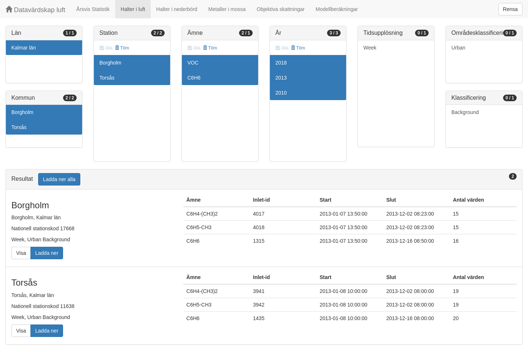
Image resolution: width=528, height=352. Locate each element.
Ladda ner (46, 253)
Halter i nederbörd (176, 9)
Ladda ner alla (59, 179)
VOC (192, 63)
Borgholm (22, 112)
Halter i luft (133, 9)
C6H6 (194, 78)
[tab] (264, 179)
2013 (281, 78)
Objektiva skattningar (281, 9)
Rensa (510, 9)
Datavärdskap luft (35, 10)
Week (370, 48)
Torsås (18, 127)
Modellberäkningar (337, 9)
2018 (281, 63)
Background (465, 112)
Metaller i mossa (227, 9)
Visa (21, 253)
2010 (281, 93)
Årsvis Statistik (93, 9)
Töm (122, 48)
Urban (458, 48)
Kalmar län (23, 48)
